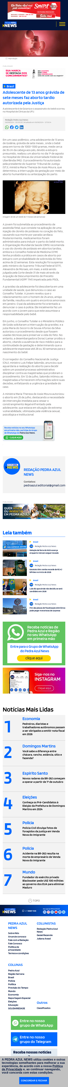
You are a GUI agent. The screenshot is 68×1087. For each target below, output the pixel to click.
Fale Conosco (15, 943)
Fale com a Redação (18, 940)
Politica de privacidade (14, 948)
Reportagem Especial (19, 998)
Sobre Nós (13, 933)
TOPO (34, 901)
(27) (29, 911)
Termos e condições (18, 953)
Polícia (11, 980)
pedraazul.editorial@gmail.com (44, 485)
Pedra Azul (13, 970)
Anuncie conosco (17, 936)
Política (12, 984)
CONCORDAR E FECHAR (34, 1080)
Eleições (12, 1001)
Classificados (43, 1008)
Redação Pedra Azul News (47, 930)
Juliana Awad (44, 938)
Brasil (11, 977)
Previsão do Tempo (18, 987)
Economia (13, 994)
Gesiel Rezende (45, 935)
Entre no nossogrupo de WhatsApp (32, 1023)
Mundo (12, 991)
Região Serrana (16, 973)
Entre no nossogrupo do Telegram (31, 1039)
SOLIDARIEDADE (16, 1008)
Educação (13, 1004)
